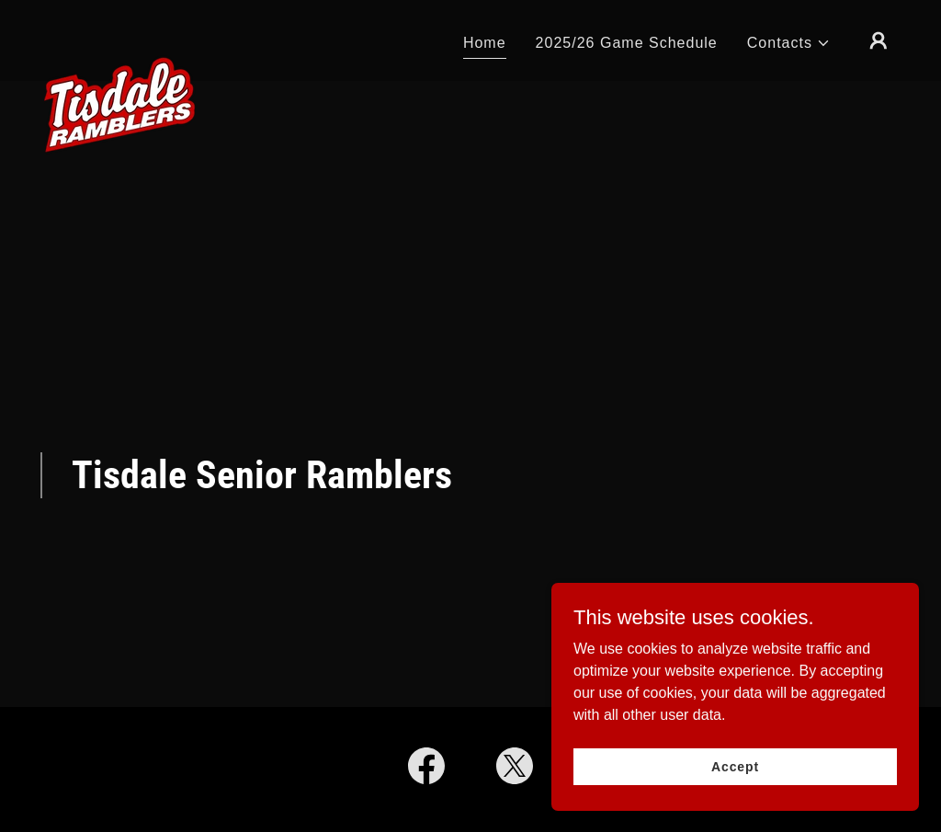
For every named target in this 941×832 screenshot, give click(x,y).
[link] (120, 36)
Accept (735, 778)
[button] (789, 43)
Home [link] (484, 43)
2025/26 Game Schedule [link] (627, 43)
